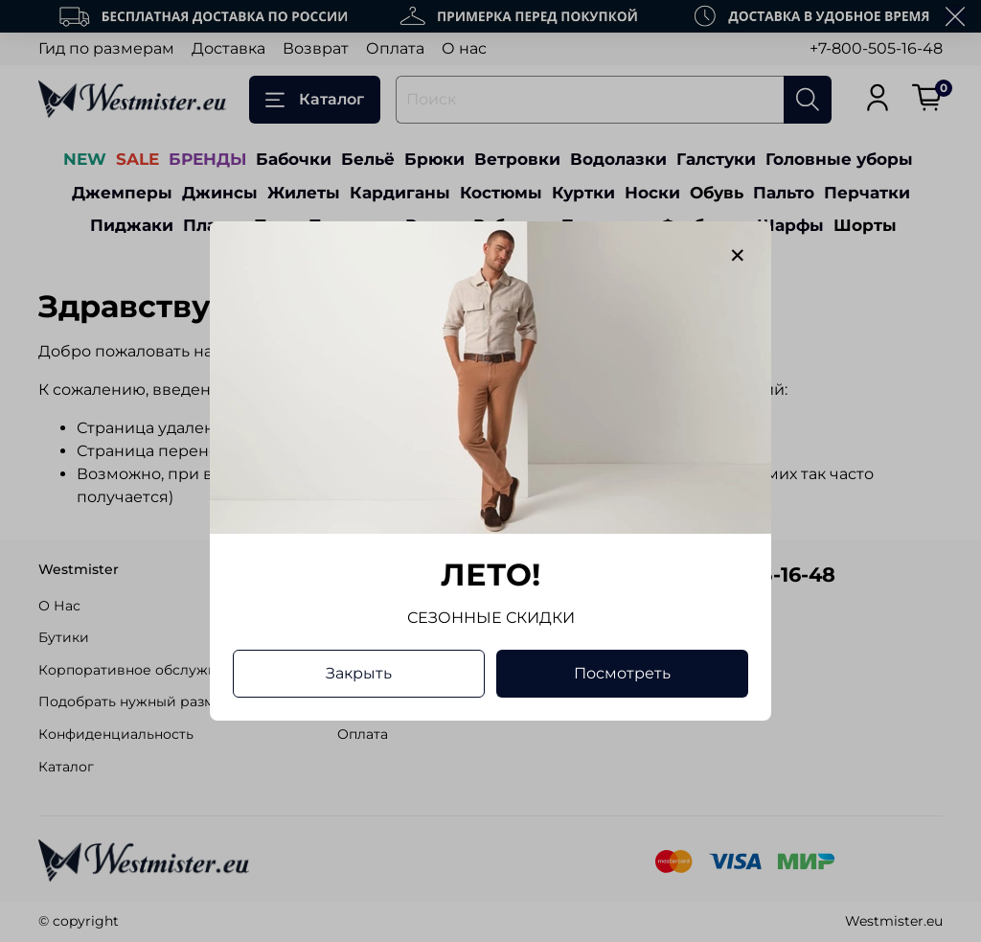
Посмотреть (622, 673)
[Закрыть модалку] (737, 255)
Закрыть (359, 673)
